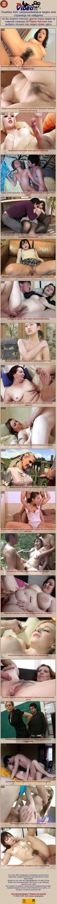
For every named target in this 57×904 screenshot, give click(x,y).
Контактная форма (19, 894)
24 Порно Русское (36, 21)
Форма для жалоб (38, 894)
